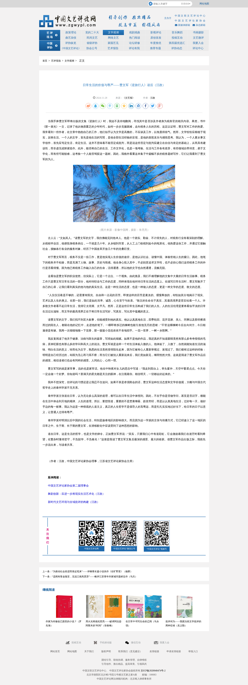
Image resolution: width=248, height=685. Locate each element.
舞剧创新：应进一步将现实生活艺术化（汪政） (76, 493)
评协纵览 (70, 42)
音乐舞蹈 (177, 32)
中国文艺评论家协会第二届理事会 (68, 485)
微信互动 (136, 642)
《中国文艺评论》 (71, 48)
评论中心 (198, 48)
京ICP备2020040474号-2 (153, 670)
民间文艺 (92, 37)
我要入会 (198, 42)
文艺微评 (198, 37)
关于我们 (89, 651)
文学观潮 (113, 32)
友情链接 (154, 651)
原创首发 (155, 37)
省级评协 (92, 42)
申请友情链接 (174, 651)
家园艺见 (113, 42)
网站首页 (55, 651)
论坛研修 (134, 42)
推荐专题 (155, 48)
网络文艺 (113, 37)
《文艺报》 (129, 98)
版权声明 (106, 651)
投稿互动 (177, 37)
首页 (44, 61)
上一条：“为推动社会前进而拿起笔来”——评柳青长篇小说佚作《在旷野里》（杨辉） (87, 571)
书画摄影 (198, 32)
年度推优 (155, 42)
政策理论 (70, 32)
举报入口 (193, 651)
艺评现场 (56, 61)
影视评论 (155, 32)
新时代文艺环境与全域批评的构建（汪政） (74, 501)
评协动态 (176, 48)
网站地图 (204, 3)
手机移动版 (106, 642)
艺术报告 (113, 48)
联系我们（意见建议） (130, 651)
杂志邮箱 (198, 25)
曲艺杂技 (70, 37)
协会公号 (91, 48)
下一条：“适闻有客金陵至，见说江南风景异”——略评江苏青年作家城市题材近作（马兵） (89, 576)
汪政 (152, 98)
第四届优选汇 (177, 42)
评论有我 (134, 48)
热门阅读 (134, 37)
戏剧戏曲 (134, 32)
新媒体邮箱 (182, 25)
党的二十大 (92, 32)
